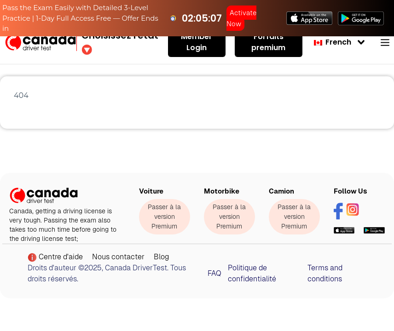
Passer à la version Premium (164, 216)
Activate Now (241, 18)
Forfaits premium (268, 42)
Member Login (196, 42)
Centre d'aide (55, 257)
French (332, 42)
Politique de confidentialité (252, 273)
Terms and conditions (324, 273)
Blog (161, 256)
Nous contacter (118, 256)
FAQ (214, 273)
